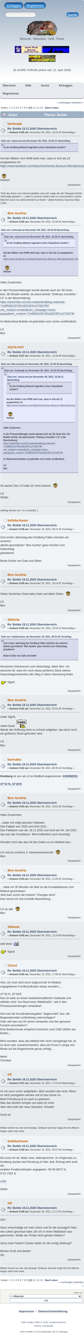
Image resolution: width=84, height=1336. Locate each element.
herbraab (15, 124)
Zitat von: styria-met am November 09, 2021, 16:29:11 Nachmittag (35, 141)
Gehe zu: (78, 1292)
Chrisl (12, 965)
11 (34, 107)
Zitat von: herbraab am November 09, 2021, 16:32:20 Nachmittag (35, 230)
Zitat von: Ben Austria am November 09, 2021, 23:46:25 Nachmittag (36, 364)
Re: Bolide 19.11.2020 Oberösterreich (32, 128)
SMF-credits (27, 1322)
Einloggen (14, 5)
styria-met (16, 347)
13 (41, 107)
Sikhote (14, 619)
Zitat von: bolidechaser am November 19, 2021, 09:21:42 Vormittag (36, 636)
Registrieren (35, 5)
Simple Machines (57, 1322)
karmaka (14, 759)
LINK (3, 1181)
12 (38, 107)
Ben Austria (17, 213)
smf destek (47, 1326)
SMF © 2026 (41, 1322)
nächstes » (77, 102)
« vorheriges (64, 102)
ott (10, 1074)
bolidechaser (18, 520)
